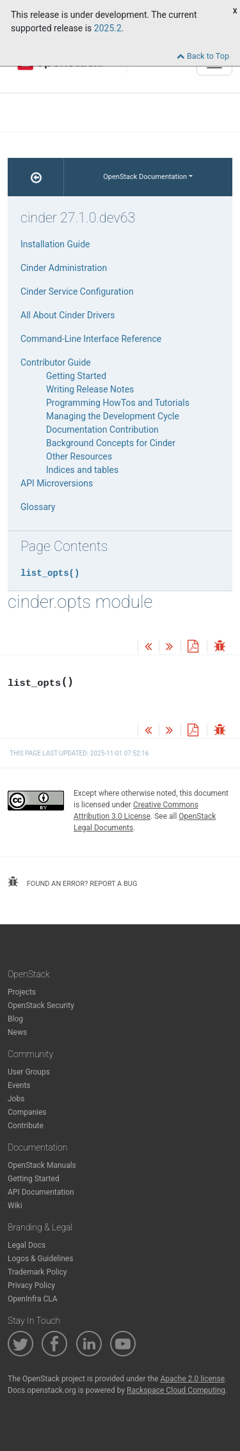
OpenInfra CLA (33, 1298)
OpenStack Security (41, 1005)
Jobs (16, 1098)
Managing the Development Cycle (112, 416)
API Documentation (41, 1192)
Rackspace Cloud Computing (176, 1390)
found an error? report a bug (72, 882)
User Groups (29, 1071)
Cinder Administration (63, 268)
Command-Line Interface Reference (90, 339)
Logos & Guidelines (40, 1258)
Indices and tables (82, 470)
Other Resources (79, 456)
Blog (15, 1018)
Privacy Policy (31, 1285)
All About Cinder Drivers (67, 315)
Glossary (37, 507)
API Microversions (56, 483)
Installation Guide (55, 244)
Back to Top (203, 56)
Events (19, 1085)
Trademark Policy (37, 1272)
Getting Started (76, 376)
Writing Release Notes (90, 389)
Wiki (15, 1205)
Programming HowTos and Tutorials (117, 403)
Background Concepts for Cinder (110, 443)
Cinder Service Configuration (77, 291)
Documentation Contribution (102, 429)
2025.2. (109, 28)
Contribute (26, 1125)
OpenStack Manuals (42, 1165)
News (17, 1032)
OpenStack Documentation (145, 177)
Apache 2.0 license (192, 1378)
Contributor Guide (55, 362)
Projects (22, 992)
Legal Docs (26, 1245)
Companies (27, 1112)
